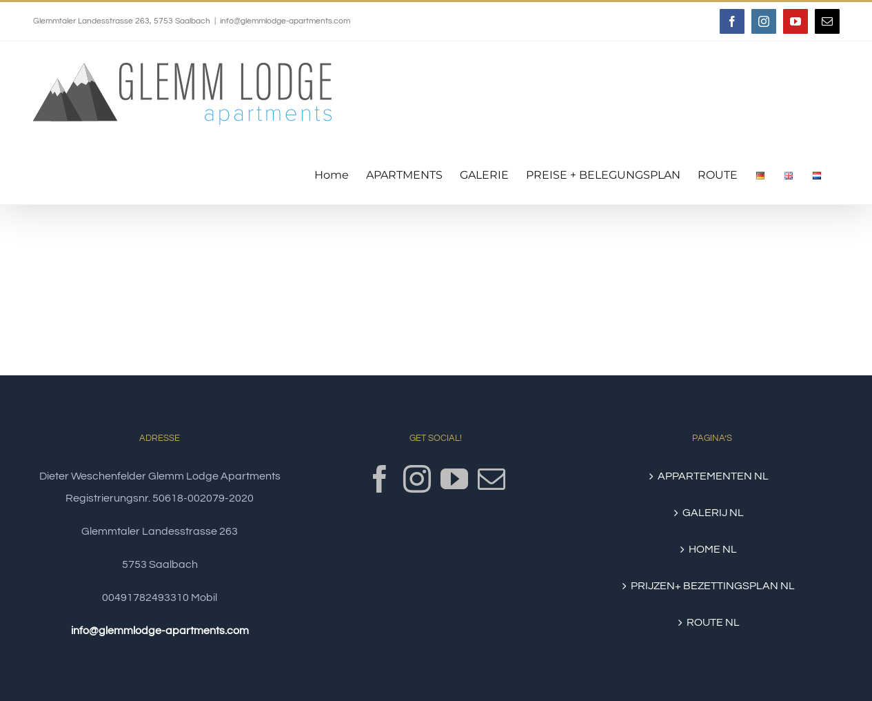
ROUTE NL (713, 622)
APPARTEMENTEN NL (713, 476)
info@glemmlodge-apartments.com (285, 21)
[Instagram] (417, 479)
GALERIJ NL (713, 512)
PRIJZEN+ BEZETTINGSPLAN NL (713, 585)
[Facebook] (380, 479)
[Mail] (491, 479)
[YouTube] (454, 479)
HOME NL (713, 549)
